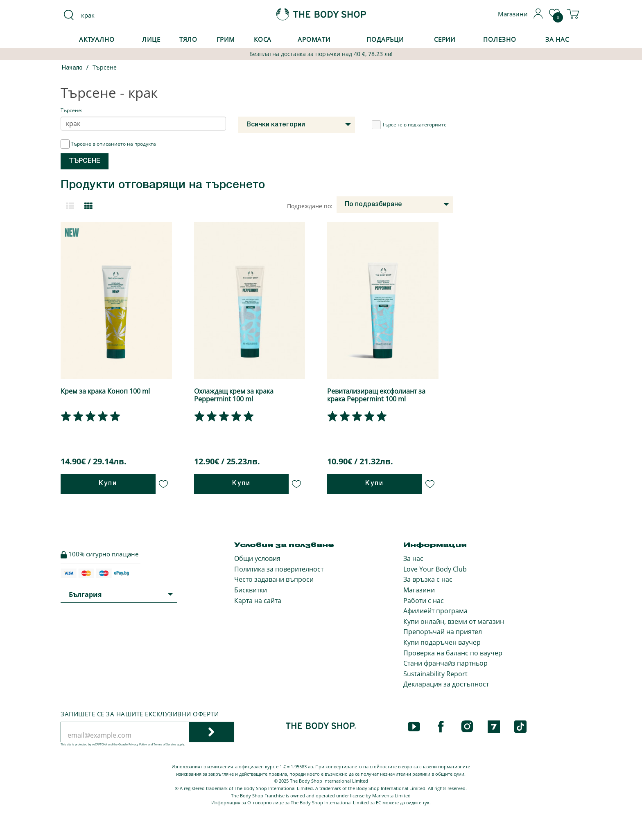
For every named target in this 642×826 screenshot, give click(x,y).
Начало (72, 68)
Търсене (105, 67)
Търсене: (71, 110)
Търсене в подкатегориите (409, 124)
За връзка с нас (427, 579)
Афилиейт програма (435, 610)
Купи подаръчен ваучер (442, 642)
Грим (226, 39)
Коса (263, 39)
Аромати (314, 39)
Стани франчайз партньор (445, 663)
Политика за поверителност (278, 569)
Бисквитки (250, 589)
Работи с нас (423, 600)
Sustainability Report (435, 673)
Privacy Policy (138, 744)
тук (426, 802)
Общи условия (257, 558)
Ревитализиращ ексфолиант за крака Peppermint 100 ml (376, 395)
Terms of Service (165, 744)
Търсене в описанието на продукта (108, 144)
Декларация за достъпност (446, 684)
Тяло (188, 39)
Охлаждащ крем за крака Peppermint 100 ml (234, 395)
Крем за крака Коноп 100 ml (105, 391)
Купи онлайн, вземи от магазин (453, 621)
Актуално (97, 39)
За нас (413, 558)
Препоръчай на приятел (442, 631)
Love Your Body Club (435, 569)
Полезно (499, 39)
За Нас (557, 39)
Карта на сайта (257, 600)
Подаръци (385, 39)
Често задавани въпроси (274, 579)
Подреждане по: (309, 206)
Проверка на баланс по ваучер (452, 652)
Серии (444, 39)
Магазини (419, 589)
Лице (151, 39)
